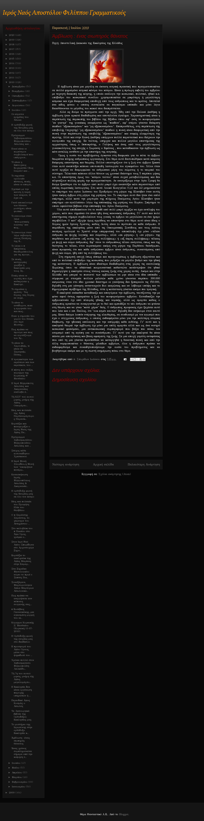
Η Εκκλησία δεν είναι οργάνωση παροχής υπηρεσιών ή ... (21, 691)
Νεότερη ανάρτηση (65, 464)
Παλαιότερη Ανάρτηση (144, 464)
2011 (12, 77)
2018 (12, 44)
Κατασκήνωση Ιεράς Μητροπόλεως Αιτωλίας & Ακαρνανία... (20, 480)
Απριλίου (17, 772)
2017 (12, 49)
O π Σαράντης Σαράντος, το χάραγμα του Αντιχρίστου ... (20, 519)
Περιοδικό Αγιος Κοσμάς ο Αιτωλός (20, 703)
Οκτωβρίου (18, 95)
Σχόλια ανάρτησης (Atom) (114, 474)
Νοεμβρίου (18, 91)
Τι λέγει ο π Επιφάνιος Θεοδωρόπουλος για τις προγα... (22, 250)
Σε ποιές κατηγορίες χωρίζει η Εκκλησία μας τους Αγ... (20, 265)
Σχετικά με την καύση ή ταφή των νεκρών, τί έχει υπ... (21, 193)
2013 (12, 68)
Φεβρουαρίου (20, 781)
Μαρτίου (17, 777)
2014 (12, 63)
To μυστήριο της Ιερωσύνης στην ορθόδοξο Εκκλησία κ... (21, 729)
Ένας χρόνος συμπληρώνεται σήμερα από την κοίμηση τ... (21, 752)
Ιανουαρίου (19, 786)
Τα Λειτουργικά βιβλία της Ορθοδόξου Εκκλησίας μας (21, 715)
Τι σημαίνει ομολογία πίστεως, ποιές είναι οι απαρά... (21, 180)
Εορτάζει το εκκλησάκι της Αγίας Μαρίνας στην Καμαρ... (21, 559)
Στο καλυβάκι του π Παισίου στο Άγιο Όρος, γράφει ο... (22, 532)
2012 (12, 72)
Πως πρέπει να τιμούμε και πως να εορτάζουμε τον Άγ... (22, 334)
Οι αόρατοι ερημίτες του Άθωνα (20, 117)
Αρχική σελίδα (103, 464)
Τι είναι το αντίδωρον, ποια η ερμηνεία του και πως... (22, 307)
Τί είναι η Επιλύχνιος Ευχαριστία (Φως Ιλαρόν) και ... (22, 166)
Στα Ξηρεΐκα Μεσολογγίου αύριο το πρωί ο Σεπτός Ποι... (21, 573)
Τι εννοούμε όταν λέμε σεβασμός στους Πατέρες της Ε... (21, 237)
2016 (12, 54)
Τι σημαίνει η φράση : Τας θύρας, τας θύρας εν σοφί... (22, 293)
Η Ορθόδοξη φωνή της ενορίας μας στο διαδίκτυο (22, 638)
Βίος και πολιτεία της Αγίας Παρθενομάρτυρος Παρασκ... (22, 414)
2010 (12, 82)
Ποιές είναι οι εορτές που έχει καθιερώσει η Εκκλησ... (21, 280)
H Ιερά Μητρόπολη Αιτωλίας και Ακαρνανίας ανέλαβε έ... (22, 387)
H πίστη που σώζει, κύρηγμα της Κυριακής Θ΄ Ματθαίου (22, 374)
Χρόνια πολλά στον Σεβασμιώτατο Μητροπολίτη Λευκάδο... (22, 664)
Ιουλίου (16, 110)
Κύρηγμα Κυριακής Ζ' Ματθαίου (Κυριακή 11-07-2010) (22, 627)
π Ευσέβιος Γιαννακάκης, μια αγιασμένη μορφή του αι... (22, 613)
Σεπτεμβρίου (20, 100)
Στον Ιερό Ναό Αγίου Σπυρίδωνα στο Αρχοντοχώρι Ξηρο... (22, 546)
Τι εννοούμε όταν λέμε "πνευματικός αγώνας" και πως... (21, 221)
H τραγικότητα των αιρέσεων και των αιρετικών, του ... (22, 362)
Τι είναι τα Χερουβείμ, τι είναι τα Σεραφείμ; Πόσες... (20, 348)
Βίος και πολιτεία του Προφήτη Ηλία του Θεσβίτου (21, 506)
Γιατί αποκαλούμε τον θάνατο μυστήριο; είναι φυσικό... (21, 207)
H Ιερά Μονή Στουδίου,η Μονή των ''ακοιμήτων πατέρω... (22, 465)
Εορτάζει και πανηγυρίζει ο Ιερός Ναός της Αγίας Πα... (21, 428)
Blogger (123, 814)
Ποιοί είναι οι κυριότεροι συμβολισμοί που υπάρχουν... (22, 153)
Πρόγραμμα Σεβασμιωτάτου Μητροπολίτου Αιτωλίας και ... (21, 139)
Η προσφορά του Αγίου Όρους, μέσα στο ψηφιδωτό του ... (21, 651)
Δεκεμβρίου (19, 86)
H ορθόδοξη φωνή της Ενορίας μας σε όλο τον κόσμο (22, 127)
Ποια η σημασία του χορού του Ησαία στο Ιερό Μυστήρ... (22, 320)
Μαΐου (16, 767)
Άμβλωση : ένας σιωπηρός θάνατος (20, 740)
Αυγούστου (18, 105)
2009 (12, 792)
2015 (12, 58)
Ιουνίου (16, 763)
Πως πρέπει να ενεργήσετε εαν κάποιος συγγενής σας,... (21, 600)
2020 (12, 35)
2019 (12, 39)
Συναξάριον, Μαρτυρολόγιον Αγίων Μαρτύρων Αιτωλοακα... (22, 586)
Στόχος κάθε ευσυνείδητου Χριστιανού (20, 453)
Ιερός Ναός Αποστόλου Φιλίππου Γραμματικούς (64, 13)
